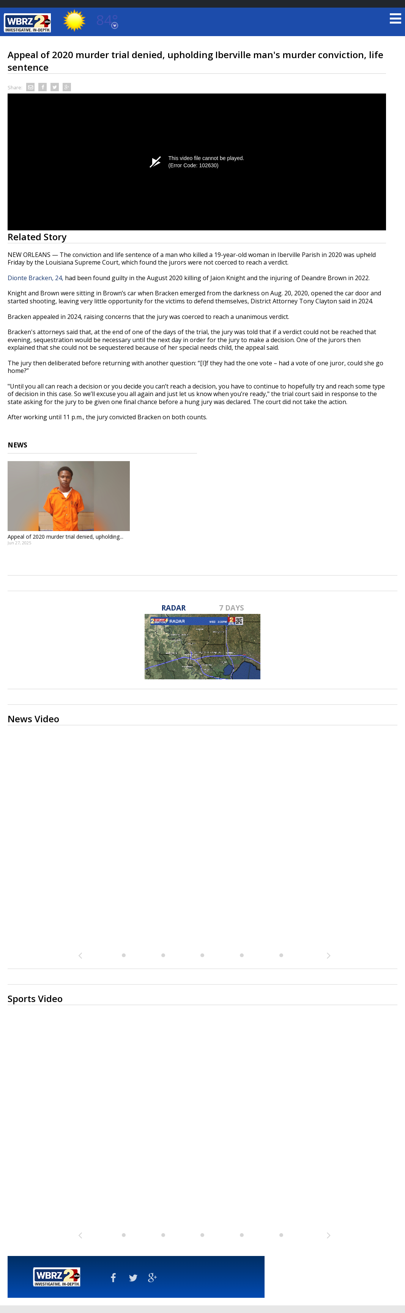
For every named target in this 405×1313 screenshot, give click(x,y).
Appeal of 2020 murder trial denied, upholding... (65, 536)
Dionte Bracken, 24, (35, 278)
